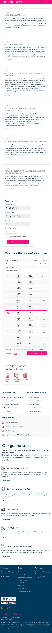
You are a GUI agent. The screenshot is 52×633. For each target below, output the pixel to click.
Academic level (9, 212)
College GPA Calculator (8, 577)
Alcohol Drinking (13, 44)
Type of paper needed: (12, 260)
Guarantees (21, 572)
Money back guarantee (25, 577)
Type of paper (9, 204)
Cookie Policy (22, 574)
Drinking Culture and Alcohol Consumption (26, 142)
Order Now (40, 2)
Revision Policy (22, 588)
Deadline (7, 220)
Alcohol (7, 12)
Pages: (36, 260)
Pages (6, 228)
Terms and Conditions (24, 591)
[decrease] (7, 231)
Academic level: (10, 267)
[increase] (15, 231)
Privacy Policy (22, 585)
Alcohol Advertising (15, 15)
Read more (6, 480)
